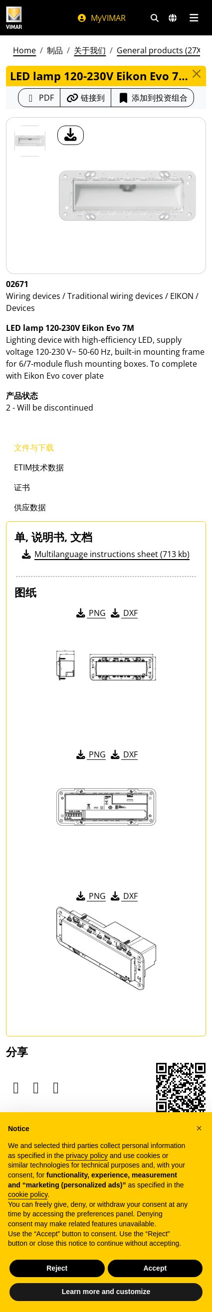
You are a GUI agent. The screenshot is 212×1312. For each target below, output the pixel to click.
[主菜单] (194, 18)
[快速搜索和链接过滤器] (155, 18)
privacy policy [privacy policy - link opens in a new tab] (87, 1156)
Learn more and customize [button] (106, 1292)
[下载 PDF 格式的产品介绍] (39, 97)
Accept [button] (155, 1268)
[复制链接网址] (85, 97)
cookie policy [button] (27, 1194)
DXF (123, 612)
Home (24, 50)
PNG (90, 612)
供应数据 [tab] (30, 507)
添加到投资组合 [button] (152, 97)
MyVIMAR (101, 17)
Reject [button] (56, 1268)
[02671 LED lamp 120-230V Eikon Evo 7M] (29, 141)
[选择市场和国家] (173, 18)
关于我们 (90, 50)
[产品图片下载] (70, 135)
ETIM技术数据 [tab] (39, 467)
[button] (199, 1128)
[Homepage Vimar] (14, 17)
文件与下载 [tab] (34, 447)
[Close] (197, 74)
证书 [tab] (22, 487)
